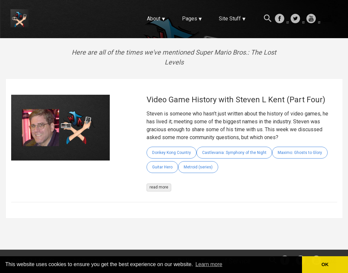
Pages (189, 18)
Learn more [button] (209, 264)
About (153, 18)
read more (159, 187)
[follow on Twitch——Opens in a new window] (329, 19)
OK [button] (325, 264)
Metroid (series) (198, 167)
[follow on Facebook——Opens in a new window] (281, 19)
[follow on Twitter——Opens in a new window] (297, 19)
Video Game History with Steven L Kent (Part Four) (236, 99)
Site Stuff (230, 18)
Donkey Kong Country (171, 152)
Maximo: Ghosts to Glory (300, 152)
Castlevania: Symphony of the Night (234, 152)
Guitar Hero (162, 167)
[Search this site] (268, 19)
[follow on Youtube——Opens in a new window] (313, 19)
